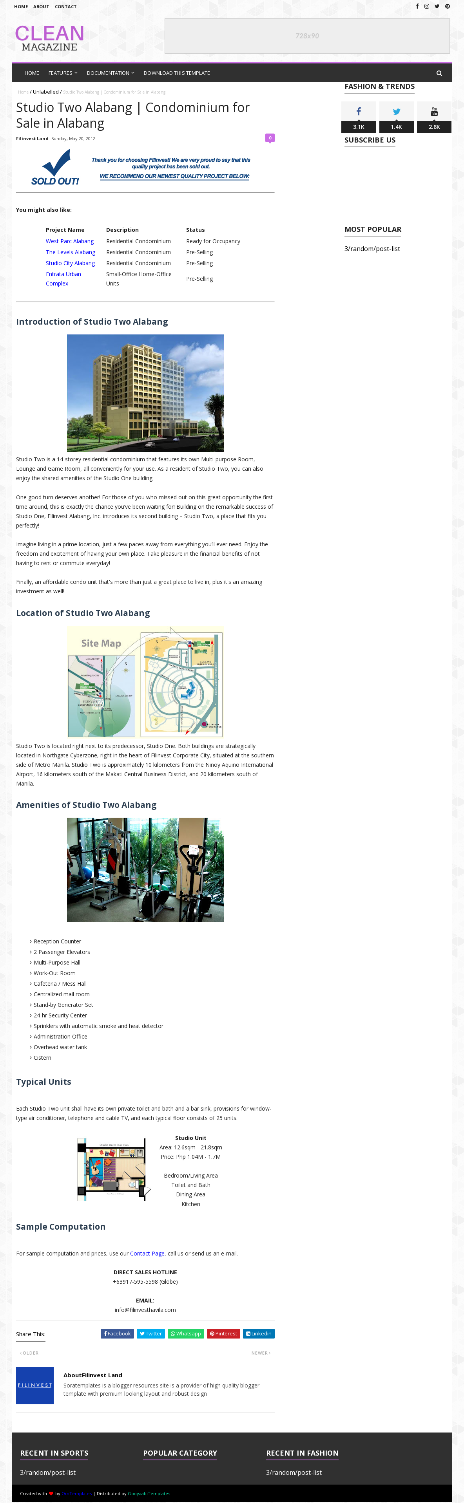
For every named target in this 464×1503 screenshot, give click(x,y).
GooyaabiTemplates (149, 1493)
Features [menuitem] (60, 72)
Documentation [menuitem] (108, 72)
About (41, 6)
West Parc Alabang (70, 241)
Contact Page (147, 1253)
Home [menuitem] (32, 72)
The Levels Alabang (70, 252)
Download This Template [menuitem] (177, 72)
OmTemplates (77, 1493)
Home (21, 6)
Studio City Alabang (70, 263)
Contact (66, 6)
